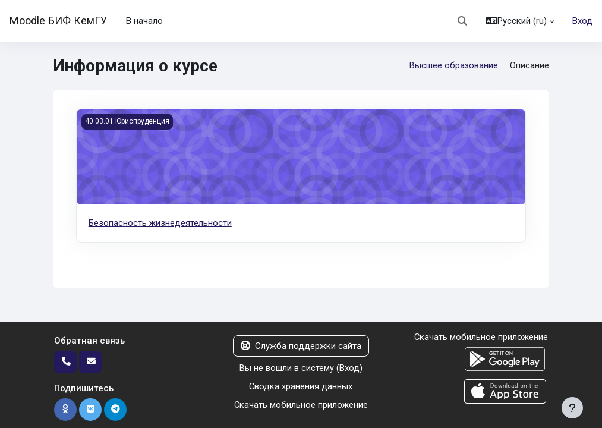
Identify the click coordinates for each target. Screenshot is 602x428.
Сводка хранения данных (301, 386)
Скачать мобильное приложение (301, 404)
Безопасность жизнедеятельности (160, 223)
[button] (462, 21)
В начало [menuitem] (144, 20)
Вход (582, 20)
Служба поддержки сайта (301, 346)
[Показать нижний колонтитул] (572, 407)
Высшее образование (453, 66)
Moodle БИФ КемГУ (58, 20)
